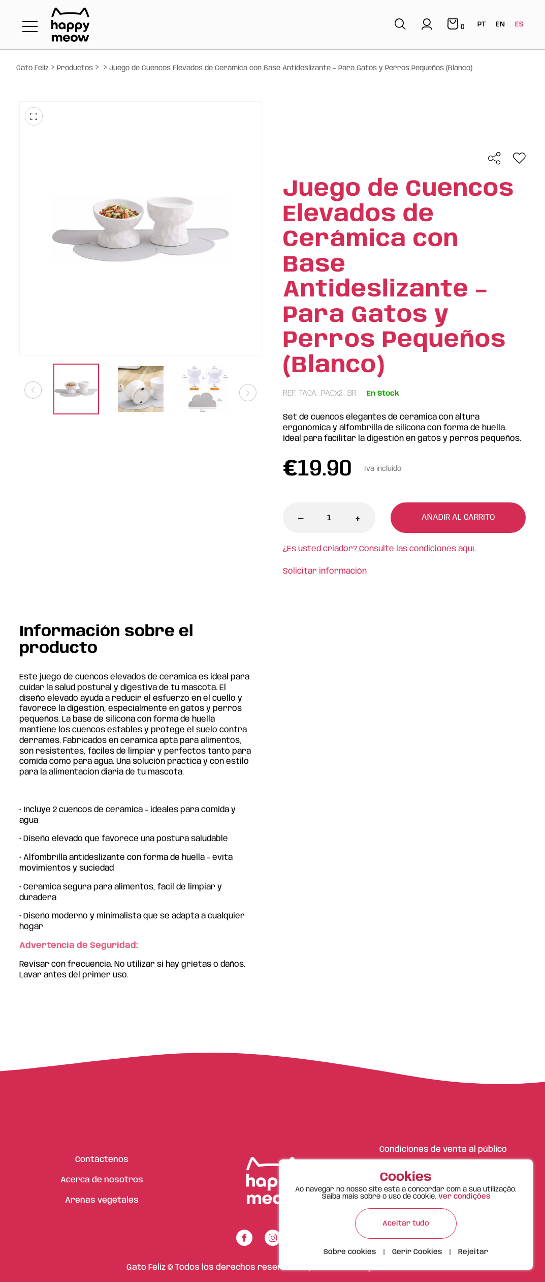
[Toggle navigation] (30, 27)
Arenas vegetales (102, 1200)
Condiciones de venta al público (443, 1149)
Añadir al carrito (458, 517)
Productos (75, 68)
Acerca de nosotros (101, 1180)
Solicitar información (325, 571)
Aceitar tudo (405, 1223)
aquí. (467, 549)
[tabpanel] (76, 390)
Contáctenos (102, 1159)
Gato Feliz (32, 68)
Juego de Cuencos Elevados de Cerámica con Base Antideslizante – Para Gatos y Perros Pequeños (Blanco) (290, 68)
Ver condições (464, 1196)
